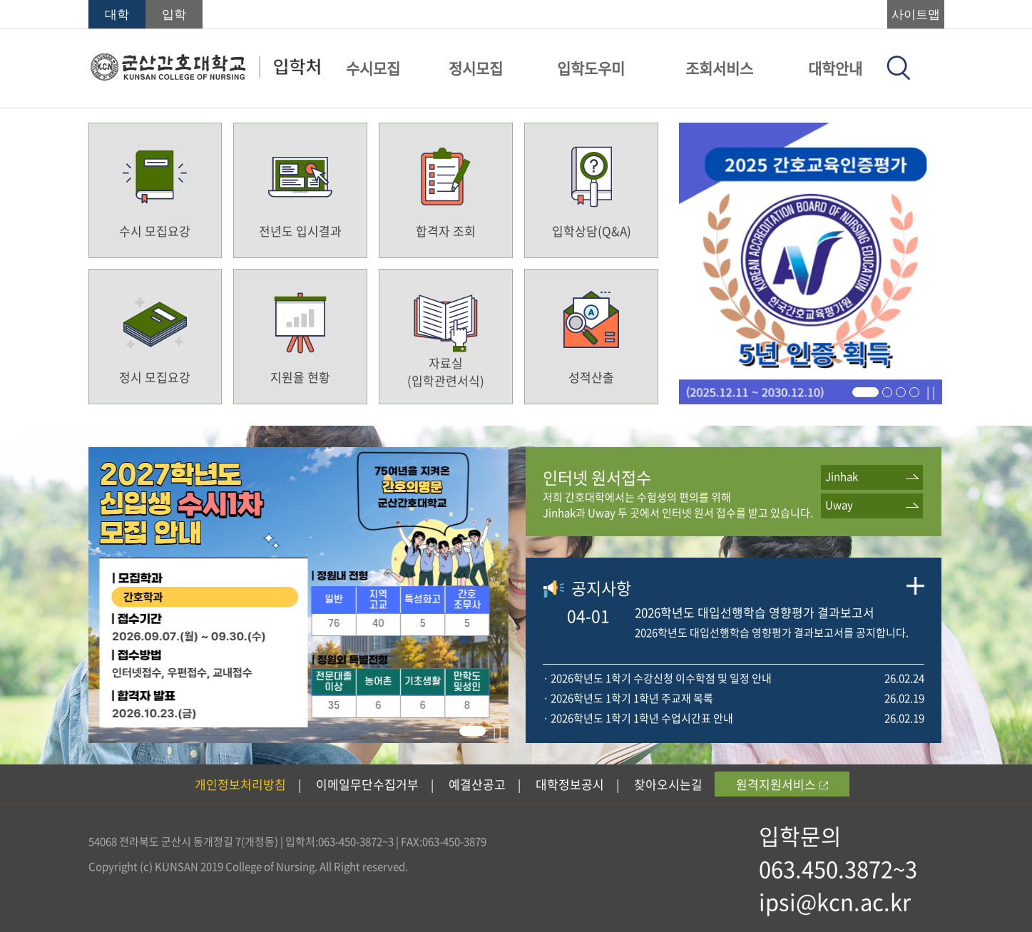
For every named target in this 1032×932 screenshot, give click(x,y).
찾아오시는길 (668, 784)
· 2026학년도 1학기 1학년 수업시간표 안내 (638, 718)
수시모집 (373, 68)
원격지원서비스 (782, 784)
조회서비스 (719, 68)
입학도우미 (591, 68)
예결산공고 (477, 784)
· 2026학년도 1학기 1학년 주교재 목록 (628, 698)
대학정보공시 (570, 784)
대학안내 (835, 68)
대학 (117, 14)
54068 (102, 841)
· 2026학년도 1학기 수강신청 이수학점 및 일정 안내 (657, 678)
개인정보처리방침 (240, 784)
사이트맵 (915, 14)
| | (930, 391)
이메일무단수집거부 (367, 784)
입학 (174, 14)
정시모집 (476, 68)
